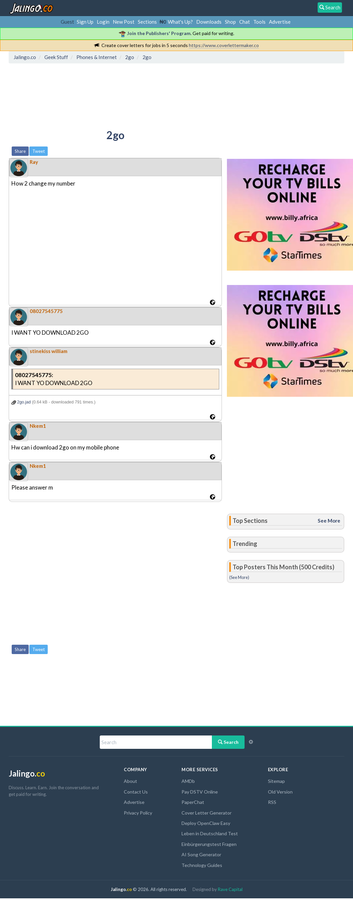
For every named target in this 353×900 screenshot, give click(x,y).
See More (329, 521)
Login (103, 22)
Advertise (280, 22)
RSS (272, 802)
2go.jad (21, 402)
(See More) (239, 577)
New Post (123, 22)
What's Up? (180, 22)
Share (20, 151)
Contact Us (136, 792)
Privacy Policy (138, 813)
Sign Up (85, 22)
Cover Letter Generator (207, 813)
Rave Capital (230, 889)
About (130, 781)
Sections (147, 22)
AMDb (188, 781)
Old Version (280, 792)
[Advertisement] (132, 95)
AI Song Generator (201, 854)
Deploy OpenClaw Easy (206, 823)
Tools (259, 22)
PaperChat (193, 802)
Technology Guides (202, 865)
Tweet (38, 151)
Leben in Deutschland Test (210, 833)
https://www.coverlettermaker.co (224, 45)
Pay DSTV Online (200, 792)
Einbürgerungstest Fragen (209, 844)
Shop (230, 22)
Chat (244, 22)
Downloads (209, 22)
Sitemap (276, 781)
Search (228, 742)
